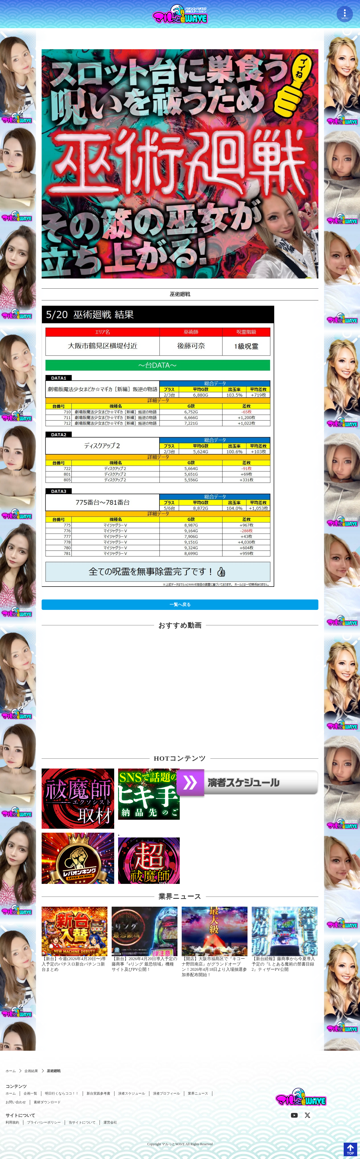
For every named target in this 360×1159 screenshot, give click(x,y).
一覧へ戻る (180, 604)
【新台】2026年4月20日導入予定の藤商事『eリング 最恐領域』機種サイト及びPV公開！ (144, 964)
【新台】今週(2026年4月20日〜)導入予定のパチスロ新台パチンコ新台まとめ (74, 964)
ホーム (11, 1071)
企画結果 (31, 1071)
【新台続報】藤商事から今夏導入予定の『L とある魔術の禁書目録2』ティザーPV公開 (283, 964)
